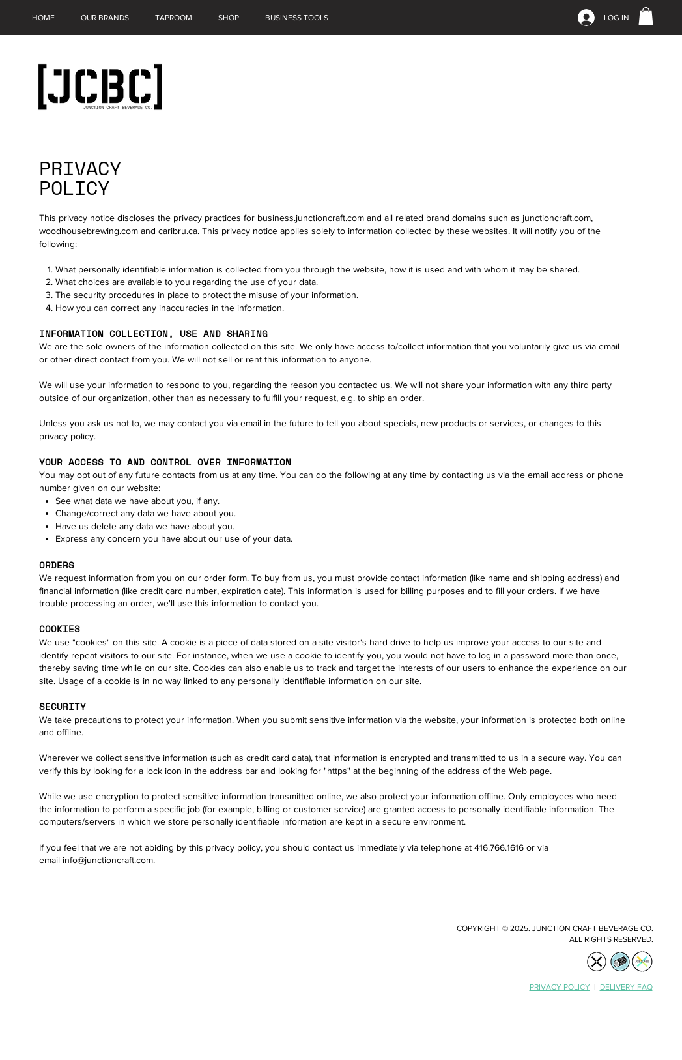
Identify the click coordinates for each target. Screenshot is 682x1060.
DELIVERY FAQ (626, 987)
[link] (645, 16)
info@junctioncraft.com (108, 860)
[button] (105, 17)
